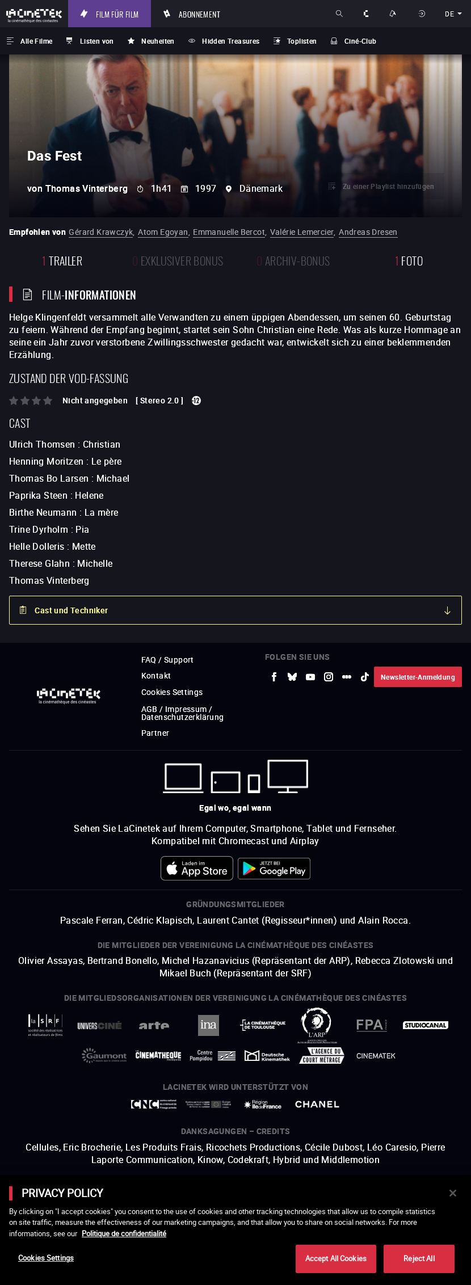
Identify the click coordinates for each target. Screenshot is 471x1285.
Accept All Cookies (336, 1258)
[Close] (452, 1193)
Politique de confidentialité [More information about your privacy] (124, 1233)
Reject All (418, 1258)
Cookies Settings (46, 1258)
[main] (235, 1230)
